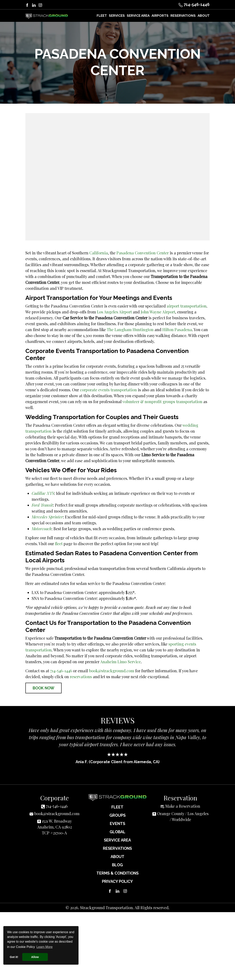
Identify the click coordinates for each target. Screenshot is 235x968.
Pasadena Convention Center (143, 252)
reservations (81, 676)
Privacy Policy (117, 881)
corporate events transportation (108, 389)
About (117, 856)
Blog (117, 864)
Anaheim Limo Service (120, 661)
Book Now (43, 687)
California (98, 252)
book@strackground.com (111, 670)
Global (117, 831)
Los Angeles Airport (114, 311)
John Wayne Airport (158, 311)
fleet (59, 543)
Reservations (117, 848)
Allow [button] (35, 957)
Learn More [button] (44, 947)
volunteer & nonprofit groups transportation (162, 401)
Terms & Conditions (117, 873)
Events (117, 823)
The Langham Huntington (130, 329)
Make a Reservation (182, 805)
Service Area (117, 840)
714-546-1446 (194, 4)
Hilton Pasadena (177, 329)
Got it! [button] (14, 957)
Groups (117, 815)
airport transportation (186, 305)
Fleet (117, 807)
